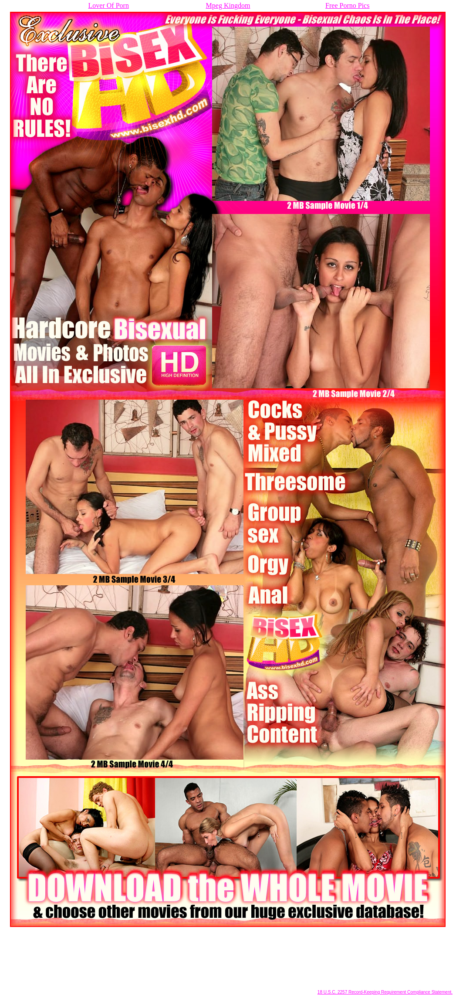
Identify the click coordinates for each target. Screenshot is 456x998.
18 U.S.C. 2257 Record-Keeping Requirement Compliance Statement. (385, 992)
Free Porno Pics (347, 5)
